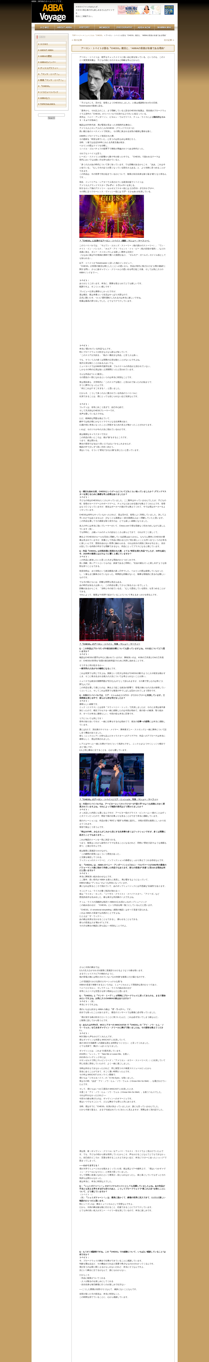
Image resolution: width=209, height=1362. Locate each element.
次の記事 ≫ (169, 40)
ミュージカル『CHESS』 (94, 35)
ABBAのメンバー (48, 62)
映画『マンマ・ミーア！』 (52, 80)
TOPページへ (77, 35)
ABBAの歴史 (46, 56)
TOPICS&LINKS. (48, 104)
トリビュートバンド (49, 92)
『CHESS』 (45, 86)
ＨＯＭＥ (44, 44)
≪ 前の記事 (77, 40)
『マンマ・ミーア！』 (50, 74)
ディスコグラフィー (49, 68)
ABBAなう (45, 98)
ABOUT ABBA (47, 50)
